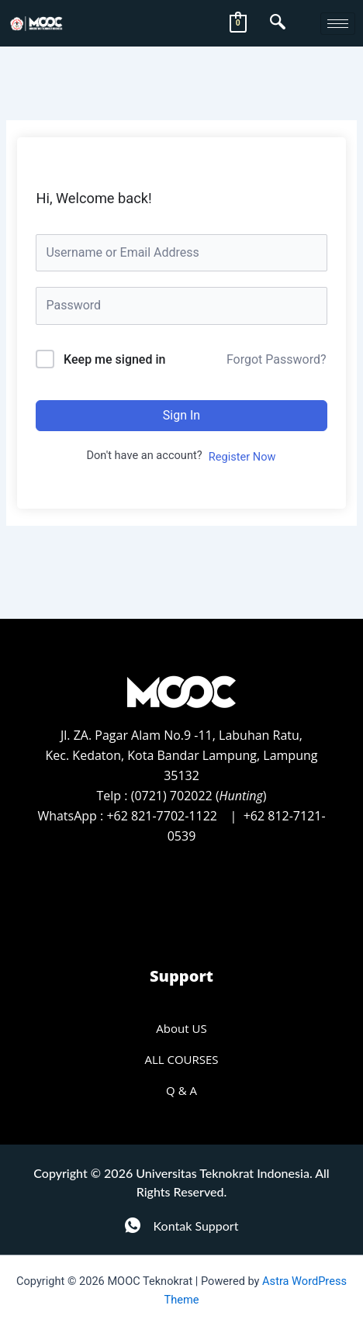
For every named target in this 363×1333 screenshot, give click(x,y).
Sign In (181, 415)
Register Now (242, 457)
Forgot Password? (276, 359)
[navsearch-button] (277, 23)
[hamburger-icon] (337, 23)
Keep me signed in (114, 359)
